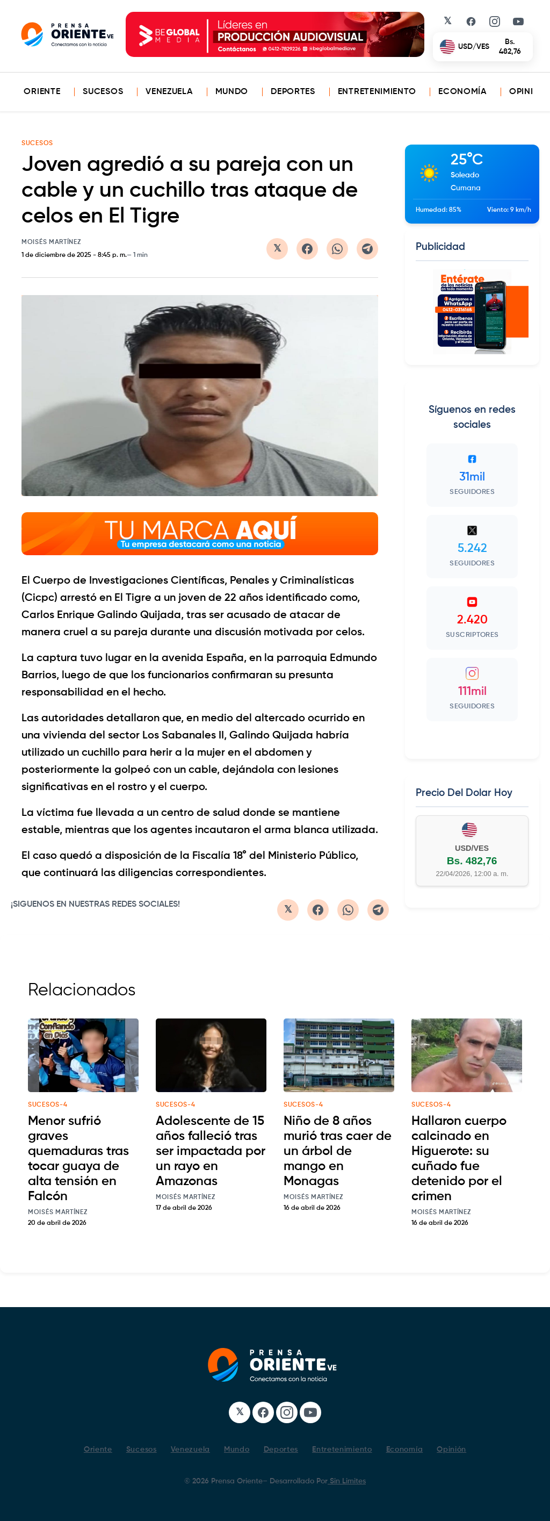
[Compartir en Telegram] (367, 249)
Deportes (293, 92)
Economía (462, 92)
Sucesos (103, 92)
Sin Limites (347, 1481)
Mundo (232, 92)
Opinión (528, 92)
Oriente (42, 92)
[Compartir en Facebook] (307, 249)
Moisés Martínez (51, 242)
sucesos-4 (47, 1105)
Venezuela (169, 92)
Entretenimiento (377, 92)
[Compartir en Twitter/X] (277, 249)
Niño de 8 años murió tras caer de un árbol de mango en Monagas (338, 1151)
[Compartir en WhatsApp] (337, 249)
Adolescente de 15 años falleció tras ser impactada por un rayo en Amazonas (210, 1151)
